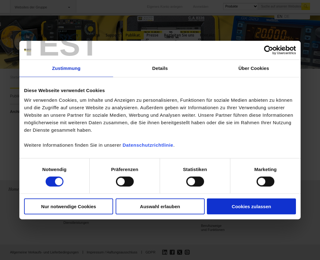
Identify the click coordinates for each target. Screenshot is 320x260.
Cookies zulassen (251, 206)
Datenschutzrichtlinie (147, 145)
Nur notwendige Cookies (68, 206)
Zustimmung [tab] (66, 68)
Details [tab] (160, 68)
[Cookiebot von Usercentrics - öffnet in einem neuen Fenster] (268, 50)
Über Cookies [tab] (253, 68)
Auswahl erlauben (160, 206)
